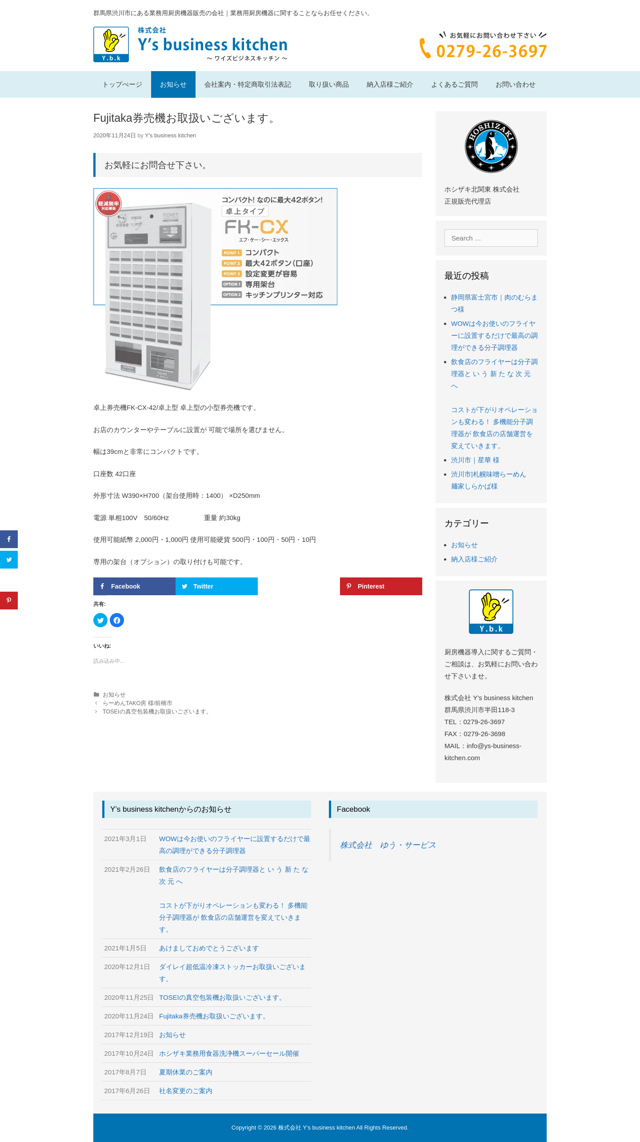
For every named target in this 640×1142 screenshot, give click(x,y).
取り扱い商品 (329, 84)
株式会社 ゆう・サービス (388, 845)
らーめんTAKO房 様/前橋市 (138, 703)
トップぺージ (122, 84)
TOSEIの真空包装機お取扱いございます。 (157, 711)
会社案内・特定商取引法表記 (247, 84)
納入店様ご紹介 (390, 84)
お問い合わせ (516, 84)
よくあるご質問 (454, 84)
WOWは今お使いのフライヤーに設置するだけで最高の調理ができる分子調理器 (494, 335)
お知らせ (173, 84)
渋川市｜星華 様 (475, 460)
